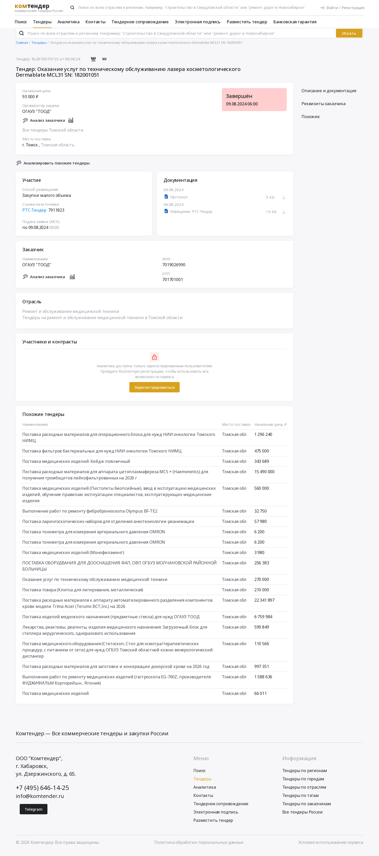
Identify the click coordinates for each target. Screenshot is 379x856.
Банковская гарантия (295, 22)
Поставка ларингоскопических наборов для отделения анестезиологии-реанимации (108, 526)
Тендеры (42, 22)
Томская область (57, 149)
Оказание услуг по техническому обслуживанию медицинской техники (94, 584)
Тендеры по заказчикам (306, 808)
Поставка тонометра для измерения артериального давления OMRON (93, 536)
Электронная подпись (198, 22)
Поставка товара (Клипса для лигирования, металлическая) (82, 594)
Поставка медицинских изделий (55, 698)
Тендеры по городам (303, 783)
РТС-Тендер (34, 214)
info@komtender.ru (40, 800)
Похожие (310, 121)
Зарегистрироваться (154, 391)
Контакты (95, 22)
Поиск (21, 22)
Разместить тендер (247, 22)
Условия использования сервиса (330, 846)
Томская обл (234, 439)
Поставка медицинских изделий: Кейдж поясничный (76, 466)
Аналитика (69, 22)
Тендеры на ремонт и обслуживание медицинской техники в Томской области (102, 322)
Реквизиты (323, 108)
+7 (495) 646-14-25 (42, 791)
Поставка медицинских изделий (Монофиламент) (73, 557)
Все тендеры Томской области (52, 134)
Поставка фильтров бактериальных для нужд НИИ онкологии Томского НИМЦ (102, 455)
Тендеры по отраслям (304, 791)
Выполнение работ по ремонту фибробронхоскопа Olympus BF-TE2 (89, 515)
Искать (349, 37)
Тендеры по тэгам (300, 799)
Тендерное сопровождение (140, 22)
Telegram (34, 813)
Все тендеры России (302, 816)
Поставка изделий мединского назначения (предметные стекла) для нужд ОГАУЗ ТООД (111, 621)
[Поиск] (72, 7)
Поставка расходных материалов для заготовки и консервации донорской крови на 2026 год (115, 671)
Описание (328, 95)
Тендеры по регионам (304, 775)
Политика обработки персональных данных (198, 846)
